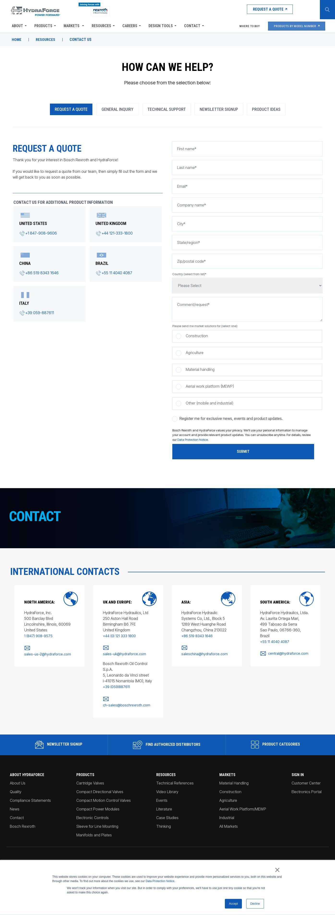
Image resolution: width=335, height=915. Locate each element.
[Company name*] (247, 206)
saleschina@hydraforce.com (204, 655)
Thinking (163, 821)
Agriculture (228, 795)
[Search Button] (326, 9)
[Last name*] (247, 168)
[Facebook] (315, 860)
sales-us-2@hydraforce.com (45, 655)
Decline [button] (255, 903)
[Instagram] (308, 860)
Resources (100, 26)
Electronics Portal (307, 786)
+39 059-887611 (38, 313)
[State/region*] (247, 243)
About (16, 26)
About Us (17, 777)
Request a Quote (260, 9)
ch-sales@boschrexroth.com (125, 699)
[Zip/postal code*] (247, 262)
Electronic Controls (92, 812)
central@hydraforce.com (288, 648)
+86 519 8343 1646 (41, 273)
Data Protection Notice (160, 881)
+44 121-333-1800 (117, 233)
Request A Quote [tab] (71, 109)
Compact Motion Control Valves (103, 795)
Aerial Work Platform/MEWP (243, 803)
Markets (71, 26)
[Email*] (247, 187)
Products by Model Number (296, 26)
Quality (15, 786)
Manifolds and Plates (94, 829)
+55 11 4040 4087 (117, 273)
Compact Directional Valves (99, 786)
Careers (129, 26)
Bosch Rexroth (22, 821)
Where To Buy (247, 26)
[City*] (247, 224)
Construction (231, 786)
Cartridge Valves (90, 777)
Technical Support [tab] (166, 109)
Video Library (167, 786)
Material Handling (234, 777)
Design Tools (160, 26)
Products (43, 26)
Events (162, 795)
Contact (191, 26)
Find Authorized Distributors (166, 739)
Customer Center (306, 777)
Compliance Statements (29, 795)
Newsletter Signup (58, 739)
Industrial (227, 812)
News (14, 803)
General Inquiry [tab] (117, 109)
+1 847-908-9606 (40, 233)
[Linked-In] (301, 860)
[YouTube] (324, 860)
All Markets (229, 821)
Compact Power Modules (97, 803)
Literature (164, 803)
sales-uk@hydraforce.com (131, 648)
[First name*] (247, 149)
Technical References (175, 777)
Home (16, 40)
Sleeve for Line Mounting (97, 821)
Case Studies (167, 812)
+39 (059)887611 (115, 681)
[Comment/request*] (247, 310)
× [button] (278, 870)
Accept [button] (233, 903)
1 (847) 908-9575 (36, 636)
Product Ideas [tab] (266, 109)
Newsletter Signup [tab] (219, 109)
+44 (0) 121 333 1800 (118, 636)
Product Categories (275, 739)
